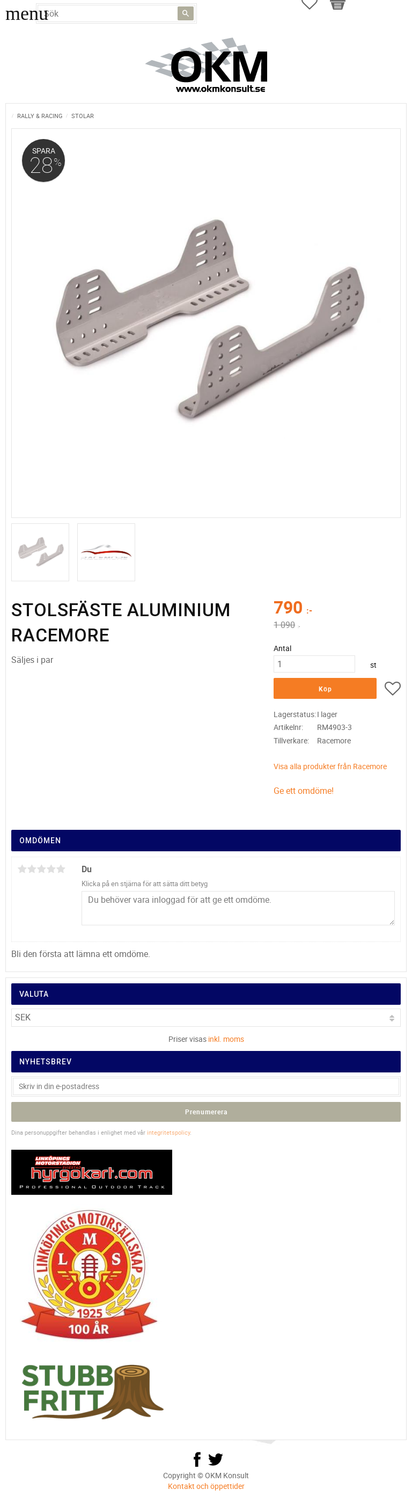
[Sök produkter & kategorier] (116, 13)
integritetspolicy (168, 1132)
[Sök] (186, 13)
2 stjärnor (31, 869)
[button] (393, 690)
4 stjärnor (51, 869)
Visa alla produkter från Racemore (330, 766)
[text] (337, 609)
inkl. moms (226, 1039)
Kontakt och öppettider (206, 1486)
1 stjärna (22, 869)
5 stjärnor (60, 869)
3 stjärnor (41, 869)
